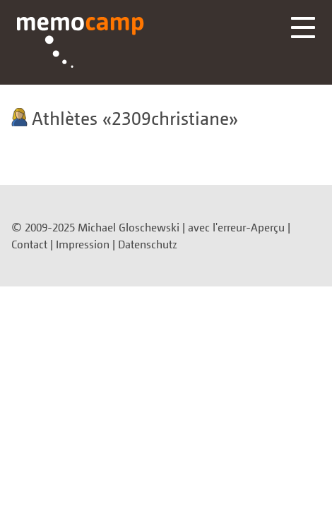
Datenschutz (147, 244)
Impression (82, 244)
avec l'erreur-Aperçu (236, 227)
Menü (303, 27)
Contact (29, 244)
